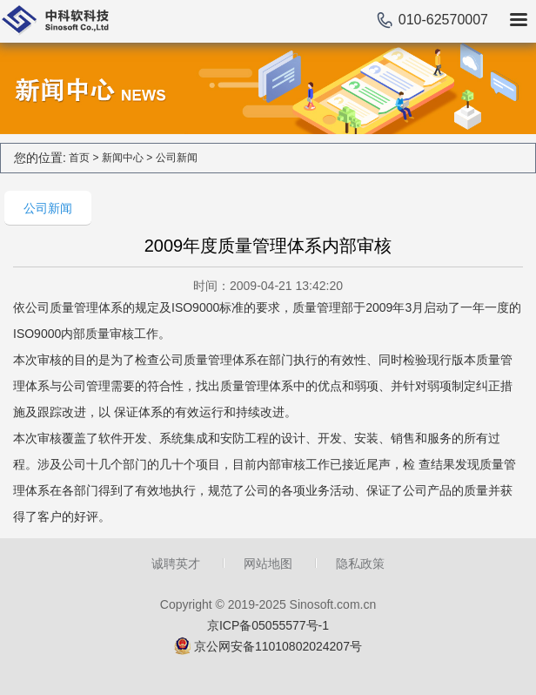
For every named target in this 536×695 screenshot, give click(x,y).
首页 (79, 158)
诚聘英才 (175, 563)
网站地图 (268, 563)
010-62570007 (443, 19)
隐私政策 (360, 563)
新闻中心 (123, 158)
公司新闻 (177, 158)
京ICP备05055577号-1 (268, 625)
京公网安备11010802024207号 (278, 646)
